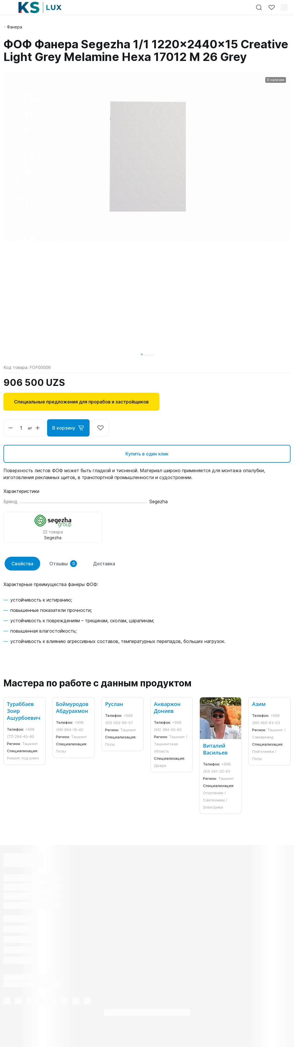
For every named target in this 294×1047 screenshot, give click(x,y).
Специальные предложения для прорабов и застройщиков (81, 402)
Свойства (22, 563)
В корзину (68, 427)
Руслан (114, 703)
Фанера (14, 26)
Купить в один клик (147, 454)
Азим (259, 703)
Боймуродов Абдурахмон (72, 707)
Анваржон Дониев (167, 707)
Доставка (104, 563)
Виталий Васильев (215, 749)
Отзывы (63, 563)
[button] (142, 354)
